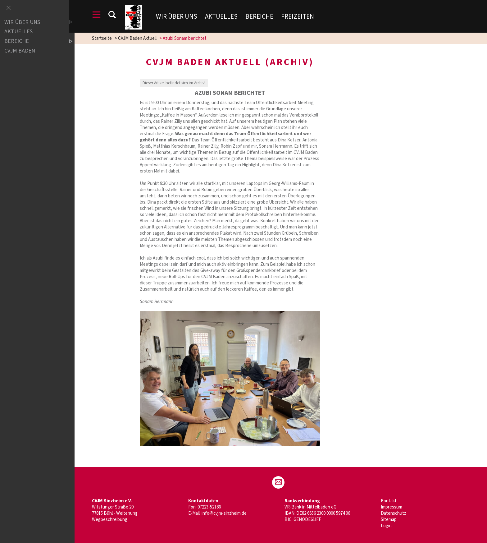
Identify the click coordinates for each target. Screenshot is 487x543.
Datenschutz (396, 513)
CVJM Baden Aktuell (140, 38)
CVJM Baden (19, 50)
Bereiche (263, 16)
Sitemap (391, 519)
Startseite (104, 38)
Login (388, 525)
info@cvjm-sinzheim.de (226, 513)
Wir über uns (180, 16)
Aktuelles (225, 16)
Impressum (394, 507)
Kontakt (391, 501)
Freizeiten (301, 16)
